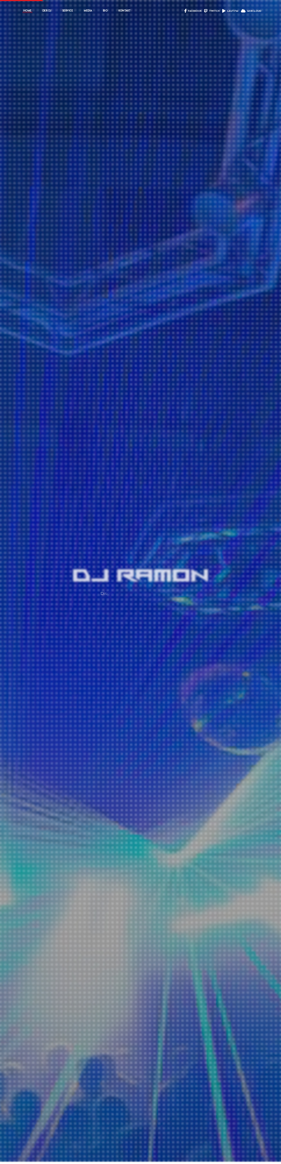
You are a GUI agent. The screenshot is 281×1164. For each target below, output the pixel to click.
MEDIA (88, 11)
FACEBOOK (193, 11)
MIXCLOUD (251, 11)
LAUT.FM (230, 11)
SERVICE (67, 11)
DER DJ (46, 11)
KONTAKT (124, 11)
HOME (27, 11)
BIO (105, 11)
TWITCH (212, 11)
